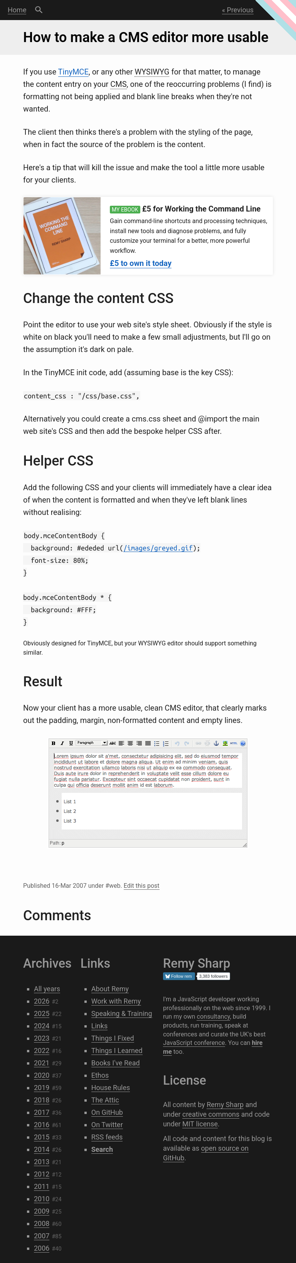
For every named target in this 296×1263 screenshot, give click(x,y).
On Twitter (107, 1125)
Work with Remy (116, 1001)
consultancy (213, 1016)
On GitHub (107, 1112)
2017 (41, 1112)
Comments (57, 915)
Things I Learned (117, 1050)
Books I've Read (115, 1063)
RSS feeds (107, 1137)
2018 (41, 1100)
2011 (41, 1186)
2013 (41, 1162)
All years (47, 989)
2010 (41, 1199)
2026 (41, 1001)
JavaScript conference (194, 1042)
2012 (41, 1174)
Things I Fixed (112, 1038)
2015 (41, 1137)
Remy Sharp (225, 1104)
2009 (41, 1211)
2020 (41, 1075)
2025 (41, 1013)
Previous (240, 10)
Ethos (100, 1075)
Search (39, 10)
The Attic (105, 1100)
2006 (41, 1248)
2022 (41, 1050)
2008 (41, 1223)
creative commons (210, 1114)
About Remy (110, 989)
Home (17, 10)
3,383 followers (213, 976)
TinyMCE (73, 71)
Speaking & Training (121, 1013)
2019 (41, 1088)
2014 (41, 1149)
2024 (41, 1026)
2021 (41, 1063)
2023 (41, 1038)
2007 (41, 1236)
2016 (41, 1125)
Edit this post (142, 885)
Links (99, 1026)
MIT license (200, 1124)
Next (276, 10)
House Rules (110, 1088)
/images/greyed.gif (158, 548)
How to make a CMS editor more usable (146, 37)
